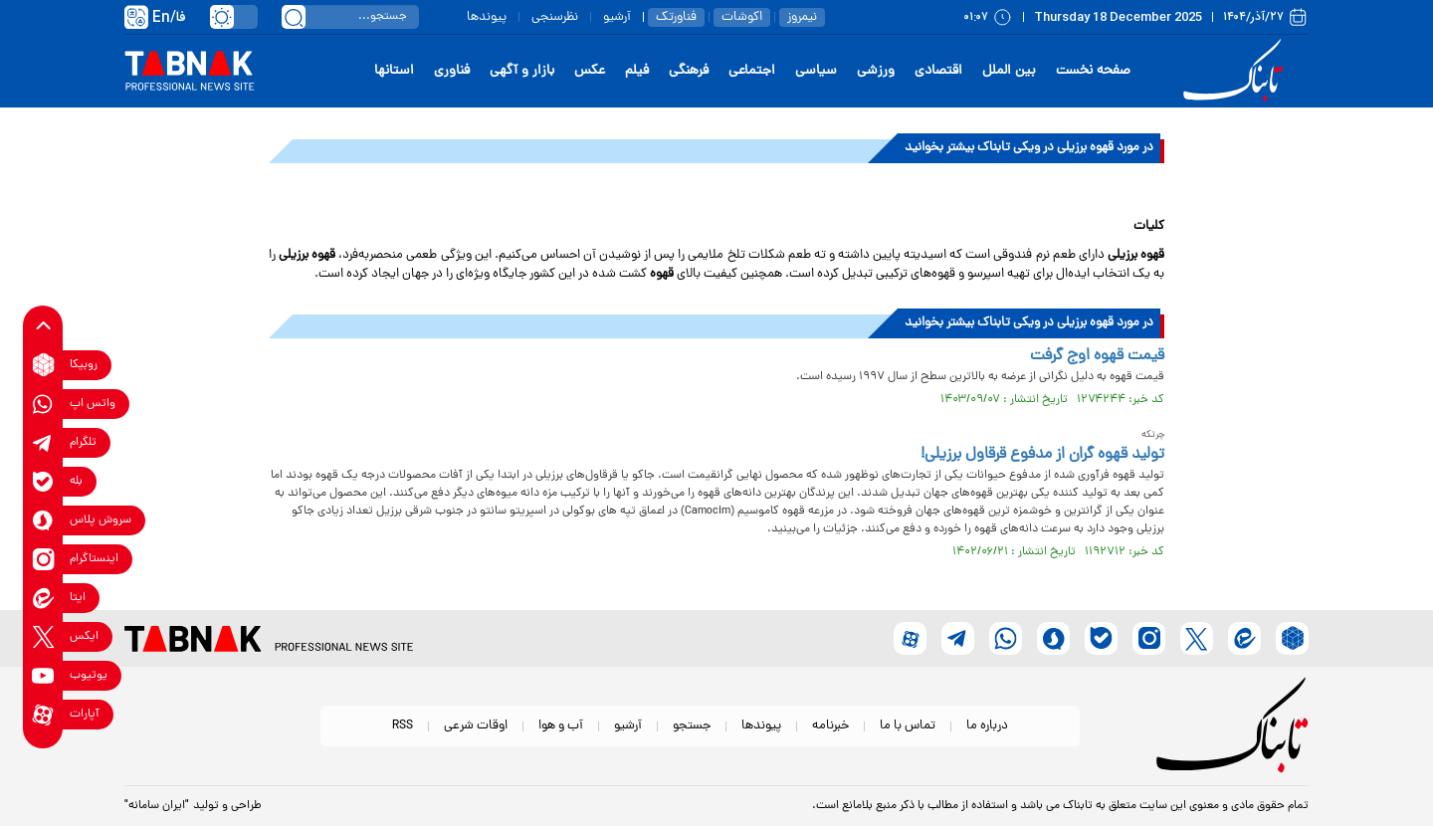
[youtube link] (43, 675)
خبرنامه (830, 726)
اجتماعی (751, 71)
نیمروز (802, 17)
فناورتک (676, 17)
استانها (394, 71)
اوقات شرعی (476, 726)
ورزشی (876, 71)
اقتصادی (938, 71)
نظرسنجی (554, 17)
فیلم (637, 71)
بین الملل (1009, 71)
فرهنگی (689, 71)
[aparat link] (43, 714)
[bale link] (43, 481)
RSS (402, 726)
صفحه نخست (1093, 71)
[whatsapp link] (43, 403)
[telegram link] (43, 442)
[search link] (294, 17)
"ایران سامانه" (156, 806)
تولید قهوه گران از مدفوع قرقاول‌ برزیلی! (1042, 455)
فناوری (452, 71)
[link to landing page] (1236, 71)
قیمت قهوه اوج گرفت (1097, 356)
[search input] (350, 17)
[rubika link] (43, 364)
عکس (589, 71)
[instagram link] (43, 558)
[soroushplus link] (43, 520)
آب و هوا (560, 726)
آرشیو (617, 17)
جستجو (692, 726)
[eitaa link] (43, 597)
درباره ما (987, 726)
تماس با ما (907, 726)
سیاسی (816, 71)
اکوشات (741, 17)
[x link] (43, 636)
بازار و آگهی (522, 71)
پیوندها (487, 17)
